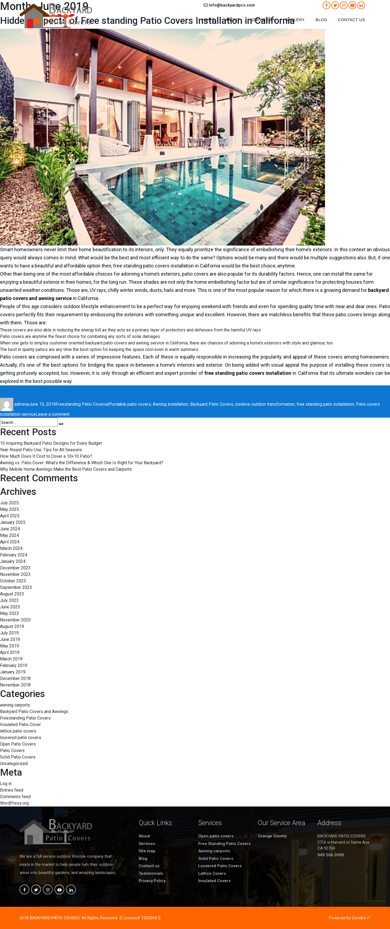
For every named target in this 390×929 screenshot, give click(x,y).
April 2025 (10, 515)
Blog (321, 20)
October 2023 (13, 580)
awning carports (15, 705)
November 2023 (15, 574)
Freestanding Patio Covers (81, 404)
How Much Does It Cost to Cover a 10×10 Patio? (46, 456)
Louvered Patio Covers (220, 865)
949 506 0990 (330, 855)
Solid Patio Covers (17, 757)
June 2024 (10, 528)
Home (208, 20)
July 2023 (9, 600)
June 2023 (10, 606)
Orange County (272, 836)
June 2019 (10, 639)
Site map (147, 851)
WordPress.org (14, 803)
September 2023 (16, 587)
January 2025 (12, 522)
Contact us (351, 20)
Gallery (295, 20)
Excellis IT (361, 917)
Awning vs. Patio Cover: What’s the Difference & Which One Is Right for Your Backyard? (81, 462)
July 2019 (9, 633)
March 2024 (11, 548)
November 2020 (15, 619)
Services (261, 20)
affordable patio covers (128, 404)
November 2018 (15, 685)
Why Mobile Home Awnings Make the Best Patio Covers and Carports (66, 469)
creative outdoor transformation (265, 404)
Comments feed (15, 796)
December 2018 (15, 678)
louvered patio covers (20, 737)
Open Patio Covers (18, 744)
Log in (6, 783)
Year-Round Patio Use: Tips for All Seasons (41, 449)
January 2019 (12, 672)
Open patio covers (215, 836)
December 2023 (15, 567)
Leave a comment (52, 414)
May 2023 (9, 613)
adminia (21, 404)
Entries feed (11, 790)
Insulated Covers (214, 880)
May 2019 (9, 646)
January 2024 (12, 561)
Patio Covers (12, 750)
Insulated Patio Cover (20, 724)
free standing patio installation (325, 404)
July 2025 (9, 502)
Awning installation (170, 404)
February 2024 (13, 554)
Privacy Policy (152, 880)
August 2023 (12, 593)
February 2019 (13, 665)
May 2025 (9, 509)
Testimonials (151, 873)
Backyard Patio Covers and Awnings (34, 711)
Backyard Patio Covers (211, 404)
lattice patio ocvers (18, 731)
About (232, 20)
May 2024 (9, 535)
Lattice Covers (212, 873)
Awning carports (214, 851)
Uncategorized (14, 763)
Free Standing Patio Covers (224, 843)
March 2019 (11, 659)
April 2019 (10, 652)
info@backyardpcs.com (229, 5)
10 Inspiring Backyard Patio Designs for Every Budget (51, 443)
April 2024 (10, 541)
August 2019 (12, 626)
